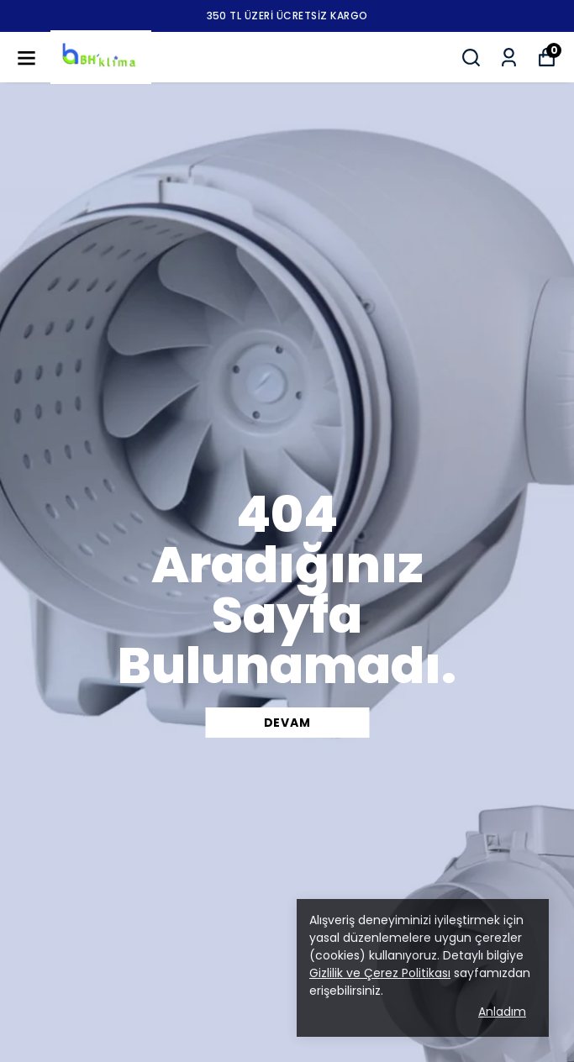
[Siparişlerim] (508, 57)
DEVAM (287, 722)
